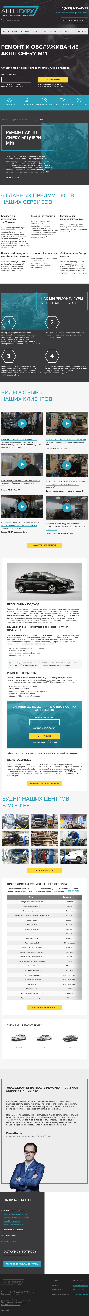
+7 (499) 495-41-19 (73, 8)
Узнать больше (12, 178)
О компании (10, 31)
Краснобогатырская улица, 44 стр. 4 (16, 1218)
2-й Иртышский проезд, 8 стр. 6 (15, 1214)
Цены (34, 31)
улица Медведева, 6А (11, 1221)
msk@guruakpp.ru (9, 1241)
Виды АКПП (66, 31)
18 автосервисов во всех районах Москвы (72, 13)
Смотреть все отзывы (44, 545)
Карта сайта (6, 1310)
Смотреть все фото (44, 871)
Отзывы (43, 31)
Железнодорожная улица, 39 (14, 1224)
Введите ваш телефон (10, 74)
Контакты (80, 31)
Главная (55, 1280)
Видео (53, 31)
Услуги (25, 31)
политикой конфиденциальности (14, 1303)
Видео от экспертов (60, 1294)
